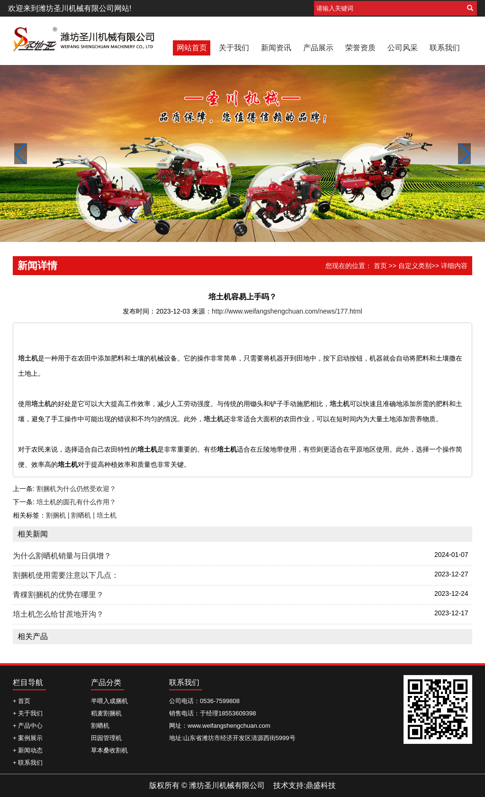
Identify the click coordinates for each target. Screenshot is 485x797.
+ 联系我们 (28, 762)
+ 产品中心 (28, 725)
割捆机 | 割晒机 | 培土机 (81, 515)
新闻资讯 (276, 48)
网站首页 (192, 48)
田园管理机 (106, 737)
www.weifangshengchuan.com (229, 725)
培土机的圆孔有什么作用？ (76, 502)
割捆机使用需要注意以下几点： (66, 575)
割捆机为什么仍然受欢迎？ (76, 488)
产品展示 (318, 48)
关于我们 (234, 48)
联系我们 (445, 48)
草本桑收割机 (109, 750)
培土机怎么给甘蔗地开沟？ (58, 614)
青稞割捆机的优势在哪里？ (58, 595)
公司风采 (402, 48)
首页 (380, 265)
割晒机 (100, 725)
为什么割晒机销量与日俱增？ (62, 556)
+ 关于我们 (28, 713)
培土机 (28, 358)
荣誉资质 (360, 48)
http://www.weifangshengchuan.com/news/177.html (287, 311)
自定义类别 (414, 265)
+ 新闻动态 (28, 750)
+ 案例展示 (28, 737)
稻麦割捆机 (106, 713)
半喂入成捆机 (109, 700)
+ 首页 (21, 700)
